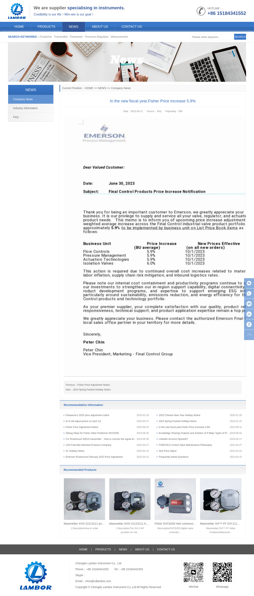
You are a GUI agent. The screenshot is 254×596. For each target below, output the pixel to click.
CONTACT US (131, 26)
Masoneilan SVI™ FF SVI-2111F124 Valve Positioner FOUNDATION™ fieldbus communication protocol (220, 523)
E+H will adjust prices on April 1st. (83, 421)
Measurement (119, 36)
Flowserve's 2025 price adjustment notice (87, 415)
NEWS (73, 26)
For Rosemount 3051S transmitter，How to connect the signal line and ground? (101, 439)
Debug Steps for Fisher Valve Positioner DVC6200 (92, 433)
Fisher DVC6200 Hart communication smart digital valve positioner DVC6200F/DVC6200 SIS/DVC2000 (175, 523)
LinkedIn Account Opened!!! (173, 439)
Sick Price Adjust (167, 451)
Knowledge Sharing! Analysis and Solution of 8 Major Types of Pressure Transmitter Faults (194, 433)
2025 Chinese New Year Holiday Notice (179, 415)
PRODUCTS (46, 26)
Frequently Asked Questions (174, 457)
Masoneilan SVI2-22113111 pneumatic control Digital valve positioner (84, 523)
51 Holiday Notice (75, 451)
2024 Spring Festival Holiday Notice (92, 389)
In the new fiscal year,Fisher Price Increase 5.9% (184, 427)
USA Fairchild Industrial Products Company (88, 445)
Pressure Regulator (97, 36)
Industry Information (25, 108)
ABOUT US (100, 26)
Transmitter (61, 36)
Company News (121, 88)
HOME (19, 26)
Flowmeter (76, 36)
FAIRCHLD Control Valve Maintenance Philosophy (185, 445)
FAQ (16, 117)
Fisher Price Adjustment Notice (93, 385)
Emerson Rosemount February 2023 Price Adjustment (94, 457)
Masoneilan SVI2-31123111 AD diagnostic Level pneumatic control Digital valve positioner (130, 523)
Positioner (45, 36)
